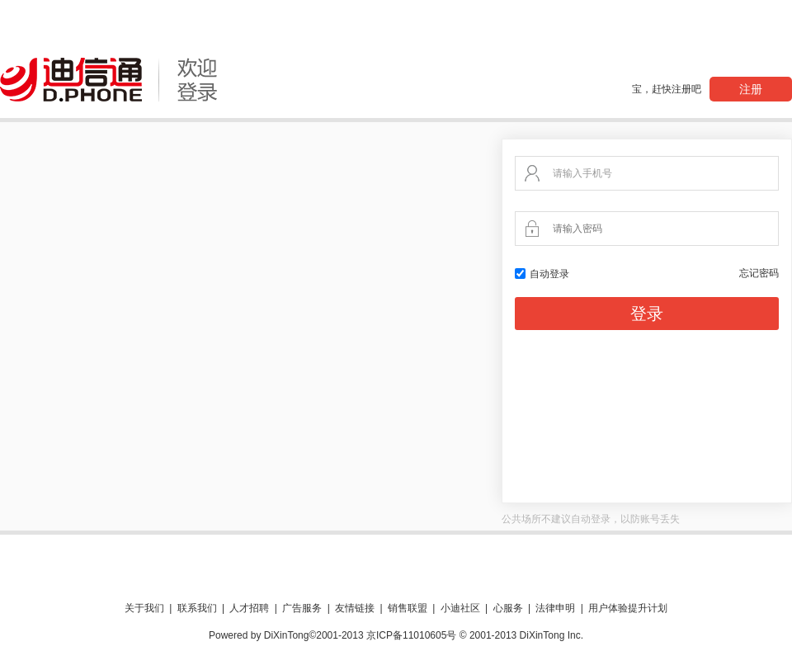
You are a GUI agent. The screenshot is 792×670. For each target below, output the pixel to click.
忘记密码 (759, 273)
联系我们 (197, 608)
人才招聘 (249, 608)
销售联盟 (407, 608)
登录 (646, 313)
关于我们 (144, 608)
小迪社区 (460, 608)
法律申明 (555, 608)
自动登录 (542, 274)
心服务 (508, 608)
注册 (750, 89)
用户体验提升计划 (627, 608)
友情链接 (355, 608)
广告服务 (302, 608)
